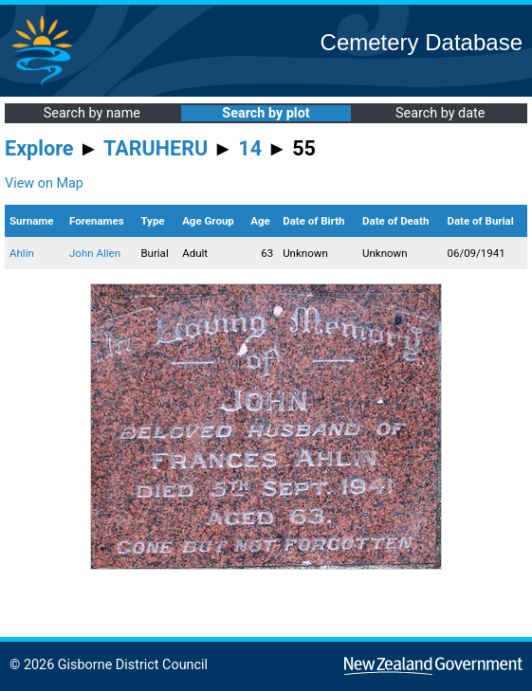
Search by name (92, 113)
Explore (39, 148)
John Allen (94, 253)
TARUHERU (155, 148)
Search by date (440, 113)
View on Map (44, 183)
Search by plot (265, 113)
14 (250, 148)
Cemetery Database (422, 42)
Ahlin (21, 253)
